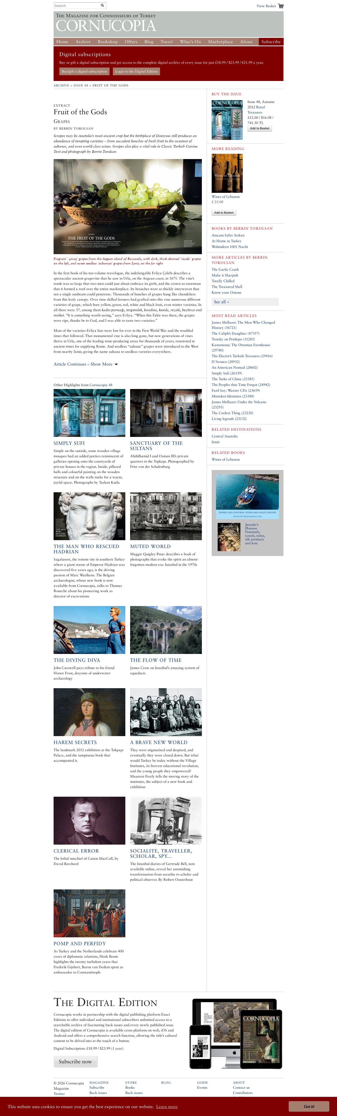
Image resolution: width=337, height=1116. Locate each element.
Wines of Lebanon (226, 197)
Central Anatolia (225, 436)
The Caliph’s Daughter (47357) (236, 333)
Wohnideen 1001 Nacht (230, 247)
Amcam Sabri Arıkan (228, 235)
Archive (83, 41)
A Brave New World (159, 742)
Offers (131, 41)
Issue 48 (81, 85)
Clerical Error (76, 851)
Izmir (216, 442)
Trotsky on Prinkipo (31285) (233, 339)
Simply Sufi (69, 443)
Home (62, 41)
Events (202, 1087)
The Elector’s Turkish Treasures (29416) (242, 356)
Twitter (59, 1094)
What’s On (190, 41)
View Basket (266, 6)
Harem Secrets (75, 742)
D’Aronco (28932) (226, 362)
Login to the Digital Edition (136, 71)
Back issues (98, 1093)
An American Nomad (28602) (235, 367)
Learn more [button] (167, 1106)
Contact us (241, 1087)
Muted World (150, 546)
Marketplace (220, 41)
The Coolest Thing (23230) (232, 413)
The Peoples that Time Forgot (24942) (241, 385)
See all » (221, 301)
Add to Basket (260, 128)
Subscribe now (75, 1061)
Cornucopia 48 (100, 385)
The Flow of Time (156, 660)
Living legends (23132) (229, 419)
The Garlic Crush (225, 269)
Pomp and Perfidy (80, 943)
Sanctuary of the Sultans (156, 445)
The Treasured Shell (227, 287)
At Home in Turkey (227, 241)
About (246, 41)
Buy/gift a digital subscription (84, 71)
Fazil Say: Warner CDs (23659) (236, 390)
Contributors (243, 1093)
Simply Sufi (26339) (227, 373)
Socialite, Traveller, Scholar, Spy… (161, 853)
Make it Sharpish (225, 275)
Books (130, 1087)
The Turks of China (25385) (233, 379)
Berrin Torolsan (253, 228)
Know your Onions (226, 292)
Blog (148, 41)
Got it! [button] (309, 1106)
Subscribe (271, 41)
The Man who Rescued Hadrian (87, 549)
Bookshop (108, 41)
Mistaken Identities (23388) (233, 396)
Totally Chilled (223, 281)
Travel (166, 41)
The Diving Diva (77, 660)
